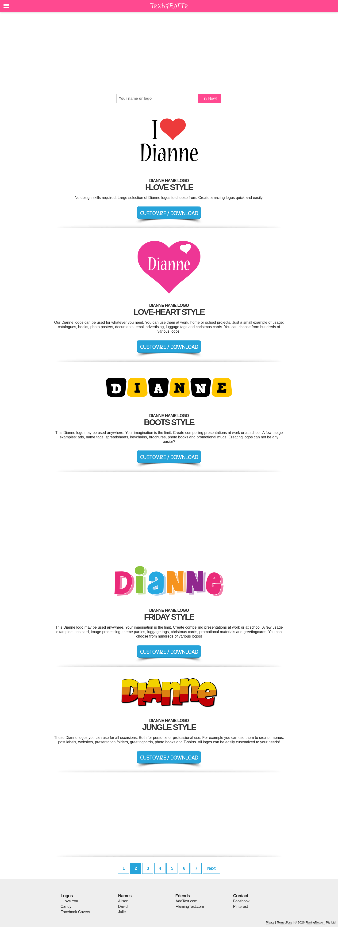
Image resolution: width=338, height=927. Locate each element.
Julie (122, 912)
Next (211, 868)
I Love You (69, 901)
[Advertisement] (169, 53)
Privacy (270, 922)
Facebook (241, 901)
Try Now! (209, 98)
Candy (66, 906)
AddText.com (186, 901)
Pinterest (240, 906)
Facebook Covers (75, 912)
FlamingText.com (190, 906)
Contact (240, 895)
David (123, 906)
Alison (123, 901)
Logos (67, 895)
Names (124, 895)
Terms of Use (284, 922)
